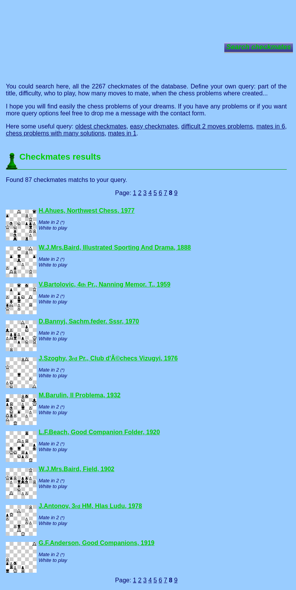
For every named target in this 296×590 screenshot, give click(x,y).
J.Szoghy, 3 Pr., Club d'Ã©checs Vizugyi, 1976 (108, 358)
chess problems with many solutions (55, 133)
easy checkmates (154, 126)
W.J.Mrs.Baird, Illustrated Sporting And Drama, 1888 (115, 247)
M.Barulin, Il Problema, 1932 (80, 395)
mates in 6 (270, 126)
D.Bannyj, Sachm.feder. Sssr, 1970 (89, 321)
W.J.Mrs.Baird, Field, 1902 (76, 469)
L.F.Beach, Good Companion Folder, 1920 (99, 432)
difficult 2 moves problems (217, 126)
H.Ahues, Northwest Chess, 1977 (87, 210)
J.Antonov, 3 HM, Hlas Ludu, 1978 (90, 506)
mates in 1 (122, 133)
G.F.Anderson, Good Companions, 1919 (96, 543)
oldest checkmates (100, 126)
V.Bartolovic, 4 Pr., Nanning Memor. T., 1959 (104, 284)
